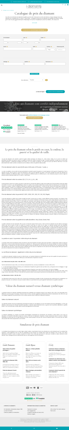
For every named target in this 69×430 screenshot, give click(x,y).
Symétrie (26, 61)
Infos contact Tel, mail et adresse (57, 409)
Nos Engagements (31, 410)
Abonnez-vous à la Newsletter (34, 400)
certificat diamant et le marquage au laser (38, 115)
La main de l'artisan (8, 410)
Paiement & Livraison (32, 409)
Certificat (48, 46)
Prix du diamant (6, 37)
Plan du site (53, 410)
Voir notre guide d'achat (34, 117)
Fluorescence (48, 61)
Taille (34, 46)
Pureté (4, 46)
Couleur (42, 37)
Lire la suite (34, 22)
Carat (24, 37)
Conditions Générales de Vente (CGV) (35, 412)
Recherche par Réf (60, 46)
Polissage (5, 61)
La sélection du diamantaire (55, 91)
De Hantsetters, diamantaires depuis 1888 (13, 409)
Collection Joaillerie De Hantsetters (11, 412)
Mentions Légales (31, 414)
